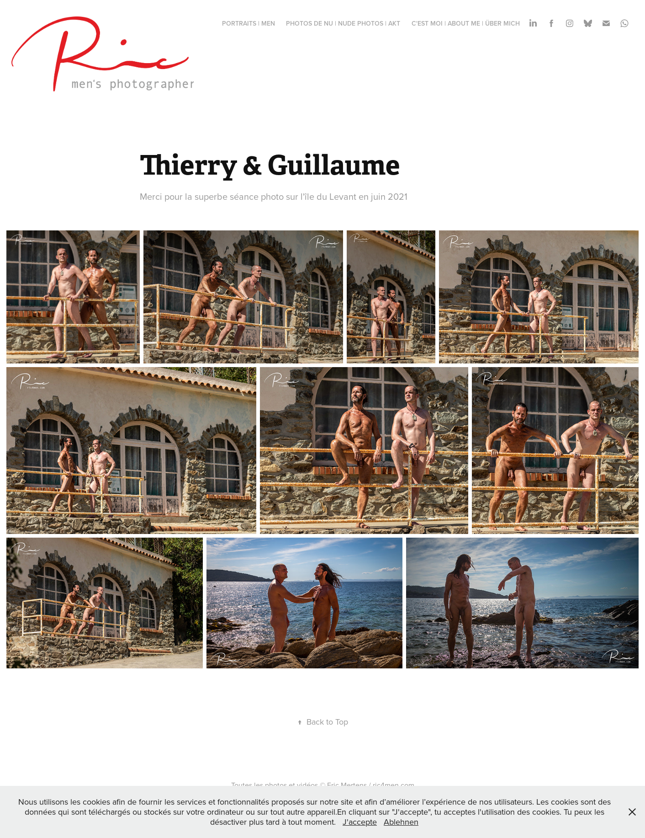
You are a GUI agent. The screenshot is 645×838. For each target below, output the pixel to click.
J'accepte (360, 821)
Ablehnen (401, 821)
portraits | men (248, 23)
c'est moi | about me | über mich (466, 23)
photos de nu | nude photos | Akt (343, 23)
